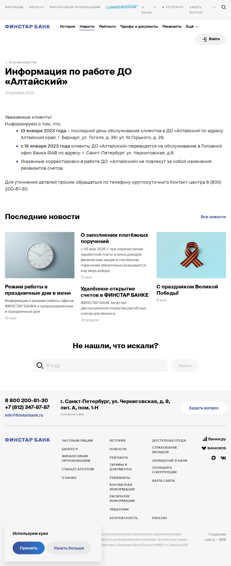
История (67, 26)
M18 (222, 539)
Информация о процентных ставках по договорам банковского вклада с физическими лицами (124, 539)
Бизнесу (36, 7)
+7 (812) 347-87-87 (27, 407)
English (159, 518)
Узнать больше (69, 548)
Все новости (213, 217)
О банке (147, 9)
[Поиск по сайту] (224, 7)
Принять (28, 548)
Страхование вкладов (165, 449)
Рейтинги (107, 26)
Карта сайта (163, 481)
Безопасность (124, 518)
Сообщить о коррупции (164, 470)
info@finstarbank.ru (24, 415)
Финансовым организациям (75, 7)
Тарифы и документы (139, 26)
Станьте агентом (121, 7)
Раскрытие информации (122, 498)
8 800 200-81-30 (26, 400)
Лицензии (119, 509)
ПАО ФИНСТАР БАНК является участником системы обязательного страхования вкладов (121, 534)
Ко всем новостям (23, 62)
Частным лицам (14, 7)
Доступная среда (169, 440)
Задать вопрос (196, 9)
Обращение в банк (169, 461)
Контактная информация (122, 487)
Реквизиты (172, 26)
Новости (87, 26)
